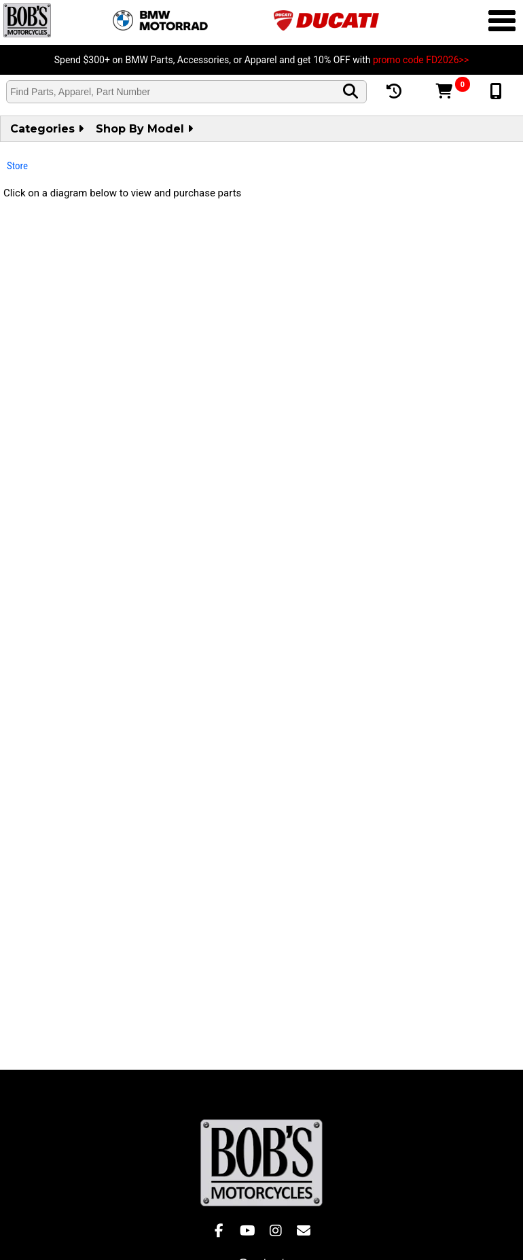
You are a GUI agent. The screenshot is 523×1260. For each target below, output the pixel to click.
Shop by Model (144, 128)
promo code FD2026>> (421, 59)
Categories (47, 128)
